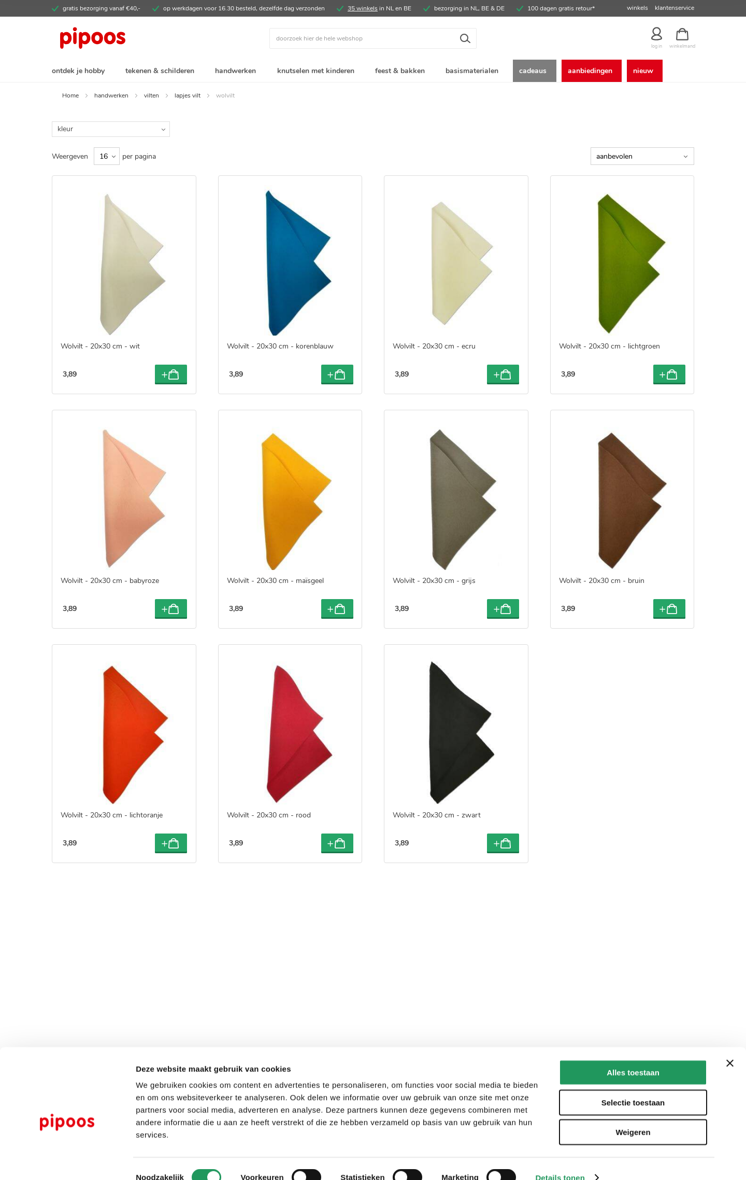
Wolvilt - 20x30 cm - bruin (601, 583)
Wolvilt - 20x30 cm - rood (269, 817)
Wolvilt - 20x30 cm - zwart (437, 817)
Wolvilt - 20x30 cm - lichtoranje (112, 817)
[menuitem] (80, 72)
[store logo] (132, 38)
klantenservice (674, 8)
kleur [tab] (65, 131)
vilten (151, 97)
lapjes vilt (187, 97)
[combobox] (373, 38)
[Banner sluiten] (730, 1045)
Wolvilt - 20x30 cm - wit (100, 348)
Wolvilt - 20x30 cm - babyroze (110, 583)
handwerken (111, 97)
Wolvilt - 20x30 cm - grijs (434, 583)
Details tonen (559, 1159)
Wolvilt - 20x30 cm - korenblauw (280, 348)
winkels (637, 8)
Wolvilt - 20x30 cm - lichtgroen (609, 348)
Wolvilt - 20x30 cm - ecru (434, 348)
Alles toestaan (633, 1054)
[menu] (373, 72)
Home (70, 97)
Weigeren (632, 1113)
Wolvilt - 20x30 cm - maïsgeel (275, 583)
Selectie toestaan (633, 1084)
